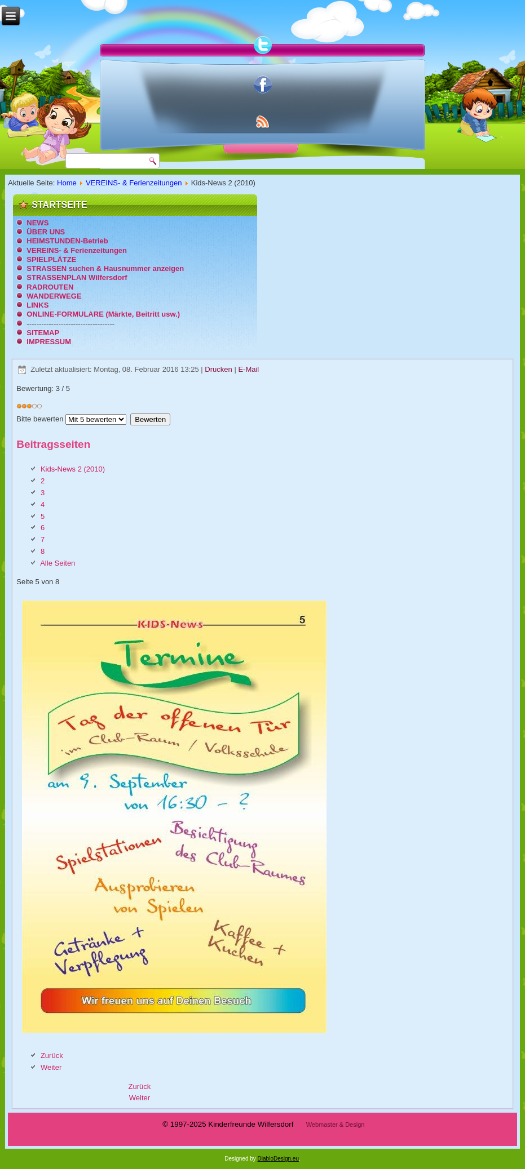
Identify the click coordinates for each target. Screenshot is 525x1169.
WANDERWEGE (54, 296)
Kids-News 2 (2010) (73, 469)
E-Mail (248, 369)
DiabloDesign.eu (278, 1158)
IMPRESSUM (49, 341)
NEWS (37, 223)
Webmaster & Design (335, 1124)
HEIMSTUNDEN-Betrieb (67, 241)
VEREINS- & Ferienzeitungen (134, 183)
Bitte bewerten (39, 419)
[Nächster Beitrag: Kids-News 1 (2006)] (139, 1098)
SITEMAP (43, 332)
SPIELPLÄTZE (51, 259)
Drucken (219, 369)
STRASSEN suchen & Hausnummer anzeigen (105, 268)
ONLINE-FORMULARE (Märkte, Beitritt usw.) (103, 314)
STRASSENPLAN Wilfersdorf (77, 277)
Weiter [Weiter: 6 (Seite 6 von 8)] (51, 1067)
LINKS (37, 305)
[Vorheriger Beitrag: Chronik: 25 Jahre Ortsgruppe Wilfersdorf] (140, 1086)
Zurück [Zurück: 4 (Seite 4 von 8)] (52, 1055)
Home (67, 183)
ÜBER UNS (46, 232)
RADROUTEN (50, 287)
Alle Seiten (57, 563)
